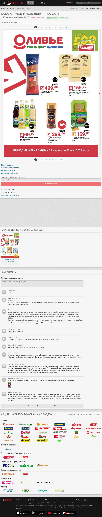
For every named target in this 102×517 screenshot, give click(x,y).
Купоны (42, 3)
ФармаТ (59, 491)
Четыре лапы (8, 474)
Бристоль (93, 432)
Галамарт (42, 466)
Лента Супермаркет (25, 428)
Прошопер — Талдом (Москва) (12, 3)
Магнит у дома (42, 428)
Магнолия (8, 432)
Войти (82, 8)
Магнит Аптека (8, 491)
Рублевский (8, 436)
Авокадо (42, 440)
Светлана (11, 355)
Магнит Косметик (8, 482)
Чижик (25, 440)
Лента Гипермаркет (8, 428)
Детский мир (8, 449)
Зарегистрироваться (93, 8)
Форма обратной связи (10, 195)
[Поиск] (88, 3)
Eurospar (93, 428)
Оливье (11, 8)
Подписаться (51, 184)
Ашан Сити (42, 436)
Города (79, 500)
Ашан (25, 436)
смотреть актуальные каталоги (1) (58, 18)
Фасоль (8, 440)
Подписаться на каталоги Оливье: (13, 177)
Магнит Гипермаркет (59, 428)
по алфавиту (71, 414)
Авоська (42, 432)
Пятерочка (8, 424)
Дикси (42, 424)
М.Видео (25, 457)
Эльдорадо (8, 457)
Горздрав (42, 491)
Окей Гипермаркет (76, 424)
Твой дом (25, 466)
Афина (93, 436)
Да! (76, 432)
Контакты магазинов (67, 500)
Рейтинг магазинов (51, 500)
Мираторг (59, 432)
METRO (59, 424)
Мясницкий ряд (59, 436)
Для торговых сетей (91, 500)
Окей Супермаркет (93, 424)
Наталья (10, 300)
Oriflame (42, 482)
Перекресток (25, 424)
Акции (30, 3)
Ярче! (59, 440)
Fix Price (8, 466)
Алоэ (25, 491)
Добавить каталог (36, 500)
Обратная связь (21, 500)
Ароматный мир (76, 436)
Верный (76, 428)
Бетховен (25, 474)
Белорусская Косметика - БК (25, 482)
